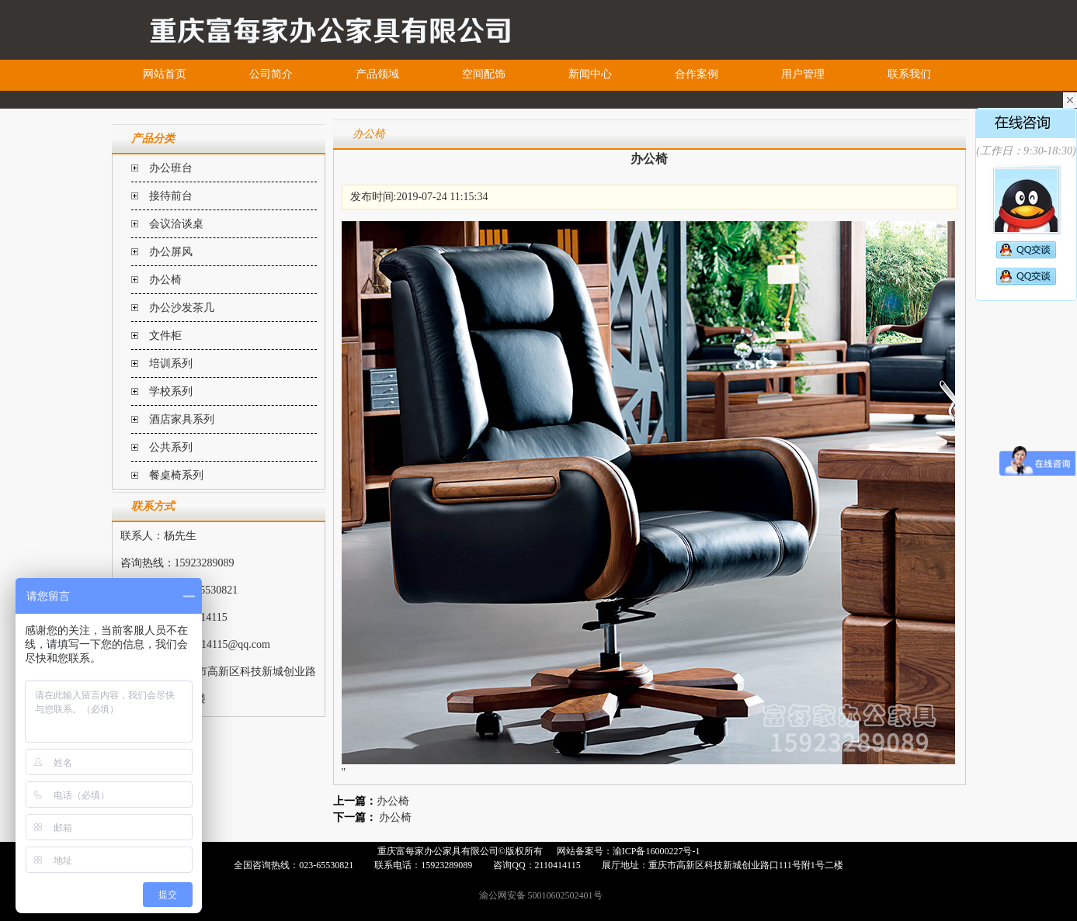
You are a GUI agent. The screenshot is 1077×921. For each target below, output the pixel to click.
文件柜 (165, 335)
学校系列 (171, 391)
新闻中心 (590, 74)
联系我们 (909, 74)
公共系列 (171, 447)
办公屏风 (171, 252)
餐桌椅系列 (176, 475)
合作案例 (696, 74)
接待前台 (171, 196)
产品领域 (377, 74)
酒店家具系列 (181, 419)
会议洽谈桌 (176, 224)
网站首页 (164, 74)
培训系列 (171, 363)
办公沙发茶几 (181, 307)
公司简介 (271, 74)
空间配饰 (483, 74)
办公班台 (171, 168)
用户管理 (803, 74)
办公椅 (165, 280)
